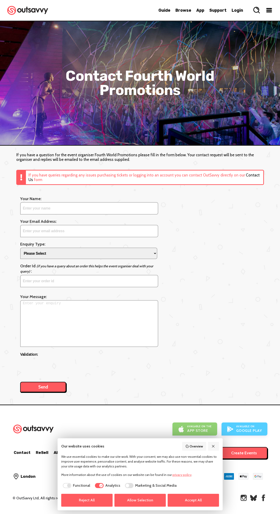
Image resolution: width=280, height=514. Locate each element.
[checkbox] (75, 485)
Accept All (193, 500)
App (200, 10)
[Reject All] (213, 446)
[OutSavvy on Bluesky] (254, 498)
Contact (22, 452)
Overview (194, 446)
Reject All (87, 500)
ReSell (42, 452)
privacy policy (181, 475)
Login (237, 10)
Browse (183, 10)
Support (218, 10)
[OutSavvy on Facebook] (263, 498)
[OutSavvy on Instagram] (244, 498)
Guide (164, 10)
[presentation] (55, 367)
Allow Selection (140, 500)
